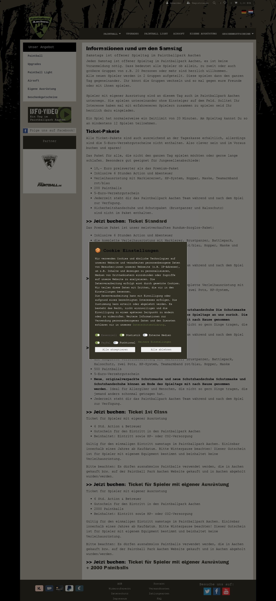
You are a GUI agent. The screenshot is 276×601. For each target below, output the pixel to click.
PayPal (106, 342)
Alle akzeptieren (115, 349)
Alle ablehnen (161, 349)
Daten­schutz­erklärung (148, 324)
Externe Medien (160, 335)
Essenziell (109, 335)
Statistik (133, 335)
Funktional (127, 342)
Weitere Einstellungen (154, 342)
